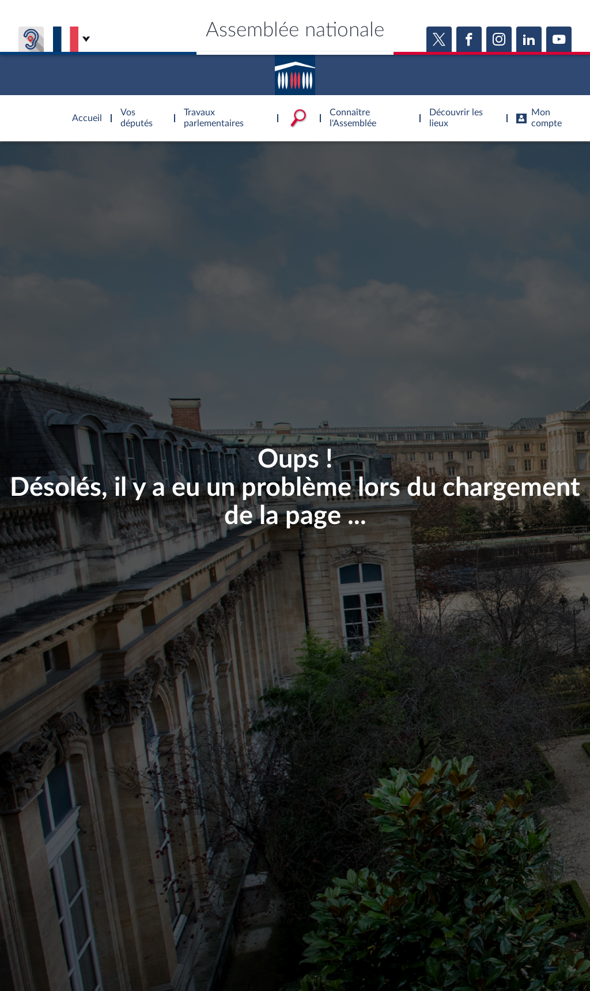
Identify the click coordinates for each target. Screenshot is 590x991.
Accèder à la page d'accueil (295, 70)
